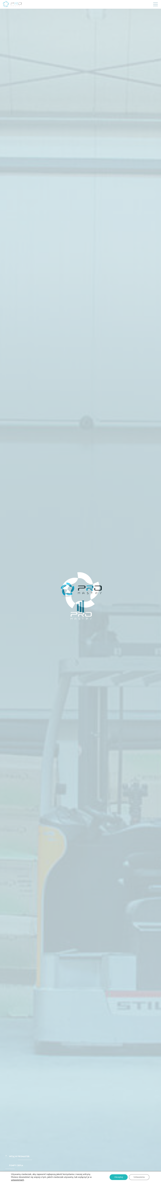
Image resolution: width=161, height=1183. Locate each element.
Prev (4, 595)
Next (156, 595)
